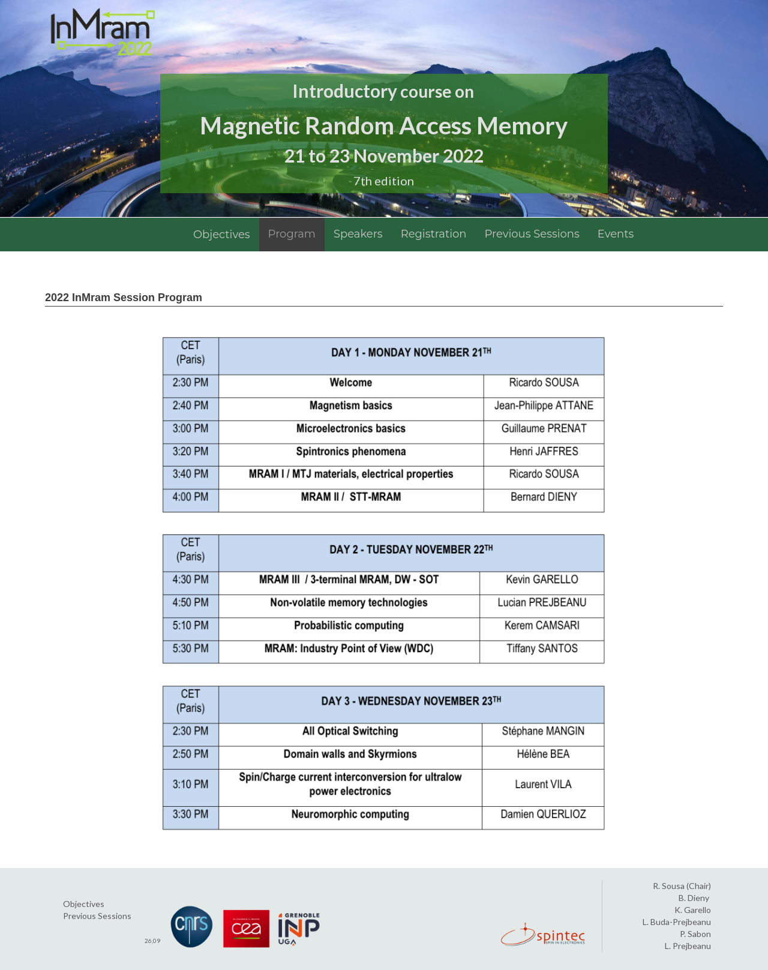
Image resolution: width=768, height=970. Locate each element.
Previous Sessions (532, 234)
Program (292, 234)
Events (616, 234)
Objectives (83, 904)
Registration (434, 234)
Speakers (358, 234)
